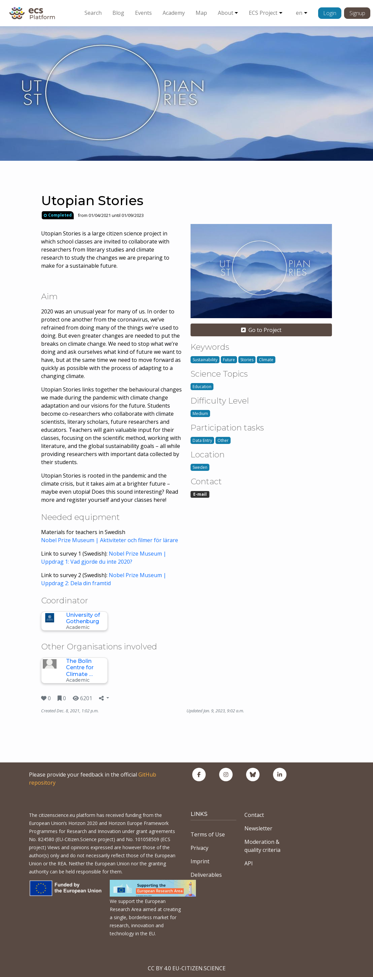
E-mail (200, 494)
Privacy (199, 848)
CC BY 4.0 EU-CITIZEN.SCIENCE (187, 968)
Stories (246, 360)
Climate (266, 360)
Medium (200, 413)
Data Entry (202, 440)
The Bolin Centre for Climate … (80, 667)
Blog (118, 12)
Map (201, 12)
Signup (357, 13)
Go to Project (261, 330)
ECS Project (263, 12)
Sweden (200, 467)
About (225, 12)
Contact (254, 815)
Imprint (200, 861)
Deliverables (206, 874)
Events (143, 12)
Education (202, 386)
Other (223, 440)
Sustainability (205, 360)
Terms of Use (208, 834)
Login (329, 13)
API (248, 863)
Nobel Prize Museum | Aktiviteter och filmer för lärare (109, 540)
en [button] (299, 12)
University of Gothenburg (83, 618)
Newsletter (258, 828)
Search (93, 12)
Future (229, 360)
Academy (174, 12)
